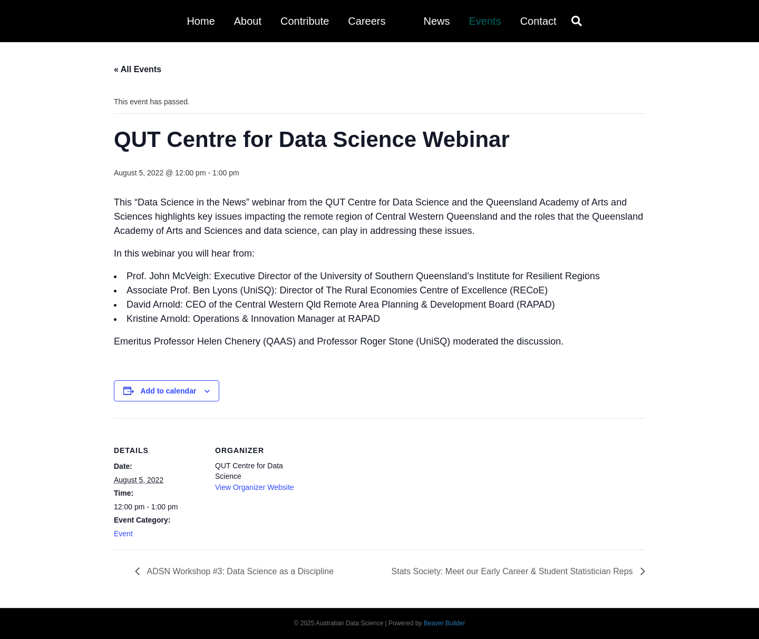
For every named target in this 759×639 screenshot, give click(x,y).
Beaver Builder (444, 623)
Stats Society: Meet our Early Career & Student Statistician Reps (513, 571)
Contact (538, 21)
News (436, 21)
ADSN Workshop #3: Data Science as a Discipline (239, 571)
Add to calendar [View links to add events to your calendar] (169, 391)
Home (201, 21)
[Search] (574, 21)
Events (485, 21)
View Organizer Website (254, 487)
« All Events (137, 69)
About (247, 21)
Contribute (304, 21)
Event (123, 533)
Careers (366, 21)
